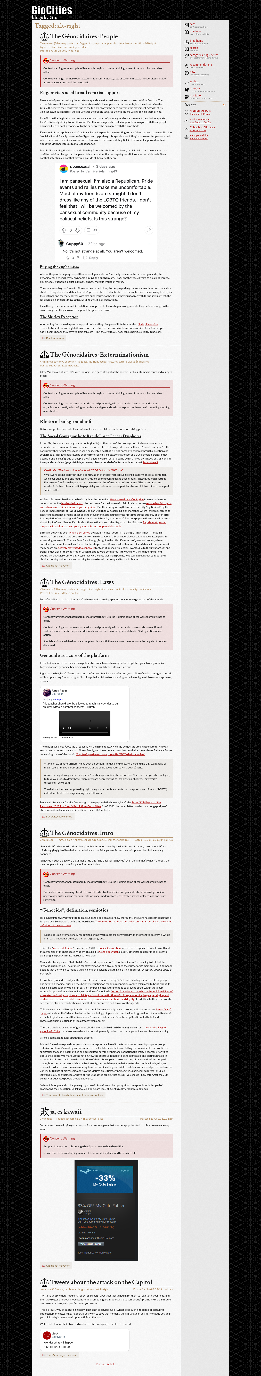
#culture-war (65, 47)
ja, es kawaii (61, 1112)
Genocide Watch (109, 951)
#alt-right (150, 43)
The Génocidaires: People (79, 36)
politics (75, 50)
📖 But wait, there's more (57, 816)
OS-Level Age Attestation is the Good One (199, 129)
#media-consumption (131, 43)
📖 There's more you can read (59, 1355)
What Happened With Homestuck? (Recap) (197, 112)
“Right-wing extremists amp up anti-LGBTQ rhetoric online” (110, 754)
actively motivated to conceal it (76, 547)
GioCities (51, 10)
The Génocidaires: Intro (76, 833)
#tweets (92, 1289)
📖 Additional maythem (56, 565)
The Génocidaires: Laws (77, 582)
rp (171, 1118)
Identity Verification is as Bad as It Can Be (197, 120)
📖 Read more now (53, 338)
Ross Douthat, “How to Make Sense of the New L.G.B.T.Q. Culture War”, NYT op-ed (83, 470)
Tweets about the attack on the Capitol (96, 1282)
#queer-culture (48, 47)
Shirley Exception (148, 324)
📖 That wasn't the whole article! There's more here (72, 1095)
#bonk (91, 1118)
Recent (190, 105)
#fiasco (99, 1118)
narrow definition (63, 947)
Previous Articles (106, 1363)
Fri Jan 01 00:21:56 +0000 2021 (57, 1347)
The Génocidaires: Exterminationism (94, 355)
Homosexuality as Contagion (127, 499)
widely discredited (79, 532)
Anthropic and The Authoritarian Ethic (196, 137)
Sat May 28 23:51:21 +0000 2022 (58, 737)
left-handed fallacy (72, 503)
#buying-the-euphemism (103, 43)
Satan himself (150, 462)
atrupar (59, 699)
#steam (70, 1118)
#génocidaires (81, 47)
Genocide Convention (108, 947)
